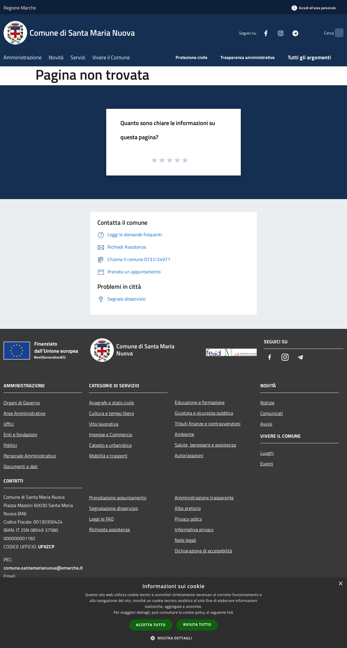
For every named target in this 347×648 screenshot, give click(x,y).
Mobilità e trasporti (108, 455)
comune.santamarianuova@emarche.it (43, 567)
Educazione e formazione (200, 402)
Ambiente (184, 434)
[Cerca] (336, 33)
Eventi (266, 463)
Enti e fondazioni (20, 434)
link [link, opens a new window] (230, 612)
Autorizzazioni (189, 455)
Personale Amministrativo (30, 455)
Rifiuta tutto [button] (197, 624)
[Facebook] (254, 33)
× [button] (340, 584)
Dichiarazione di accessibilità (203, 550)
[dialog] (173, 613)
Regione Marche (20, 7)
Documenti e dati (21, 466)
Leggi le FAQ (101, 518)
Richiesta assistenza (109, 529)
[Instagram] (269, 33)
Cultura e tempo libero (111, 413)
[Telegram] (284, 33)
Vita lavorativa (103, 423)
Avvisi (266, 423)
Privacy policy (188, 518)
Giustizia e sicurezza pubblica (204, 412)
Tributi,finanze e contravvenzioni (207, 423)
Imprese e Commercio (110, 434)
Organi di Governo (22, 402)
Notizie (267, 402)
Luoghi (267, 453)
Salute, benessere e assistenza (205, 444)
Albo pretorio (188, 508)
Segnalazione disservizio (113, 508)
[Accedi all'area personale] (313, 8)
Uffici (9, 423)
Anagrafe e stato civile (111, 402)
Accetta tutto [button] (151, 624)
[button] (173, 638)
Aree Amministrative (24, 413)
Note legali (185, 540)
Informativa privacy (194, 529)
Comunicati (271, 413)
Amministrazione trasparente (204, 497)
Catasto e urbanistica (110, 445)
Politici (10, 445)
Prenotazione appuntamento (117, 497)
